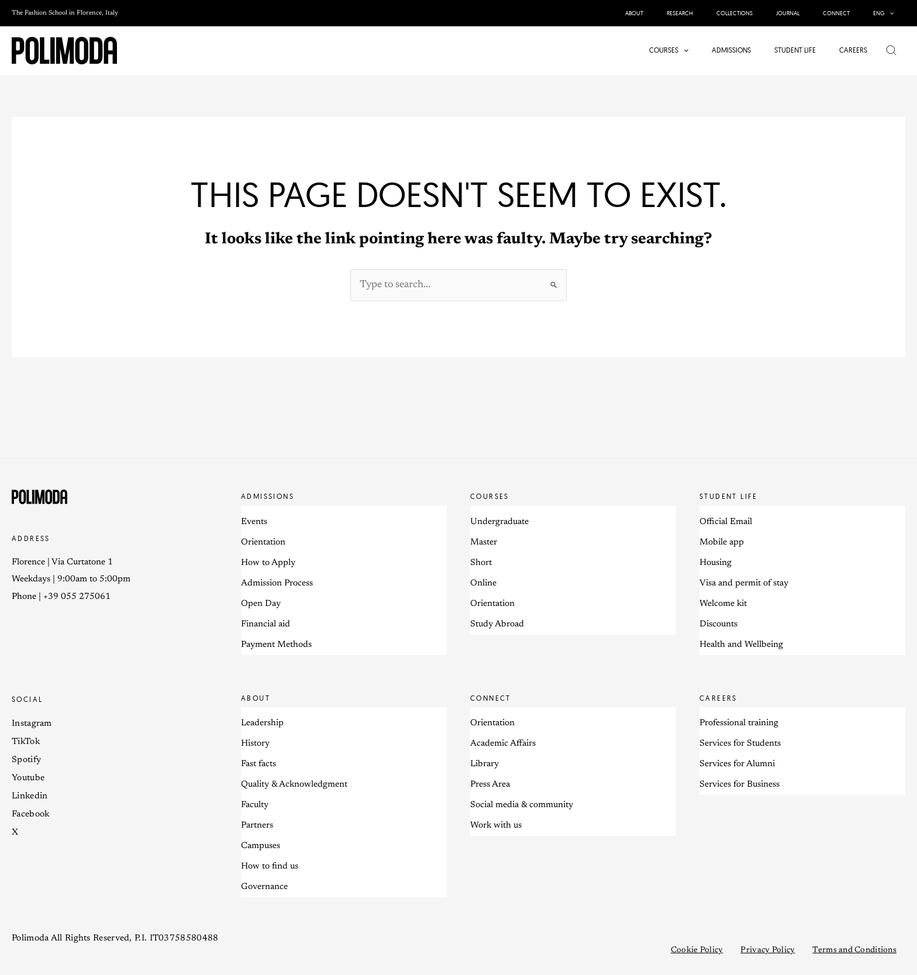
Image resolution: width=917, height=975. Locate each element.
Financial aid (265, 625)
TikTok (26, 742)
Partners (257, 826)
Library (484, 765)
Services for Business (739, 785)
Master (483, 543)
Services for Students (740, 744)
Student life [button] (728, 496)
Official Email (725, 522)
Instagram (32, 724)
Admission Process (277, 584)
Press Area (490, 785)
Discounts (718, 625)
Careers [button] (718, 698)
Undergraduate (499, 522)
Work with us (496, 826)
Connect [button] (490, 698)
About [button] (255, 698)
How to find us (269, 867)
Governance (264, 888)
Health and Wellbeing (741, 645)
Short (481, 563)
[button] (885, 13)
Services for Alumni (737, 765)
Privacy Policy (767, 952)
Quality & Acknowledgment (294, 785)
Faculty (254, 806)
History (255, 744)
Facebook (30, 815)
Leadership (262, 724)
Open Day (261, 604)
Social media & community (521, 806)
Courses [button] (489, 496)
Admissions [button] (267, 496)
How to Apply (268, 563)
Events (254, 522)
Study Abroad (497, 625)
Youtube (28, 778)
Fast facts (258, 765)
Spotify (26, 760)
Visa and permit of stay (743, 584)
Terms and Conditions (854, 952)
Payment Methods (276, 645)
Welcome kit (723, 604)
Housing (715, 563)
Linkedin (29, 797)
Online (483, 584)
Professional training (738, 724)
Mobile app (721, 543)
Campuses (260, 847)
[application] (891, 13)
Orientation (263, 543)
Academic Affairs (503, 744)
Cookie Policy (697, 952)
